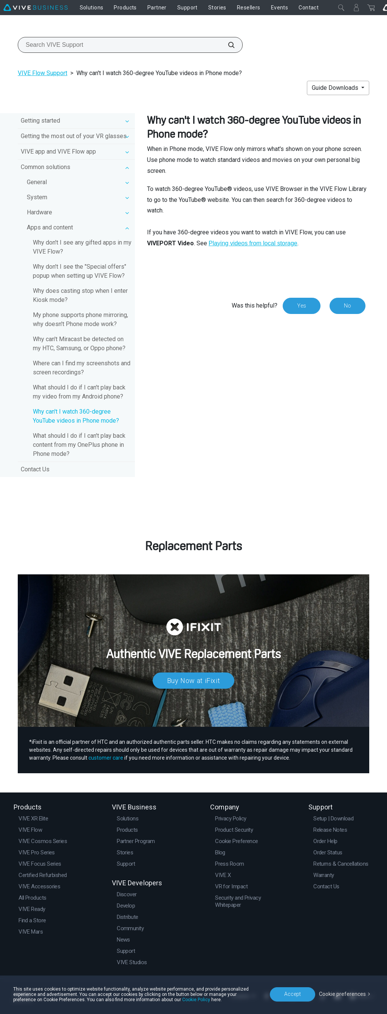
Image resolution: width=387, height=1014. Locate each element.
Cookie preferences (342, 994)
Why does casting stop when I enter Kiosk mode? (80, 295)
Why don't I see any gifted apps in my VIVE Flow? (82, 247)
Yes (301, 306)
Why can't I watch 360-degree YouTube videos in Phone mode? (76, 416)
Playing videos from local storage (253, 243)
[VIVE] (35, 7)
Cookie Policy (196, 999)
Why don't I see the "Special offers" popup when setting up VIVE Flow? (79, 271)
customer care (105, 758)
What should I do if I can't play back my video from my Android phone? (79, 392)
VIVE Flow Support (42, 73)
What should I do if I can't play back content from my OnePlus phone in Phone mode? (79, 444)
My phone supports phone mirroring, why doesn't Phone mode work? (80, 319)
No (347, 306)
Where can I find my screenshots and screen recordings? (81, 368)
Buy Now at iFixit (193, 681)
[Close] (341, 7)
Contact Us (35, 469)
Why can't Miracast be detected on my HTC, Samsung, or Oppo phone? (79, 343)
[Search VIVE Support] (227, 44)
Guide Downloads (336, 87)
